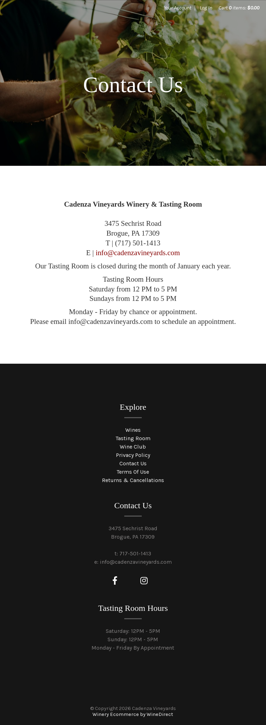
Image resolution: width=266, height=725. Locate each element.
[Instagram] (144, 581)
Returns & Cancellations (133, 480)
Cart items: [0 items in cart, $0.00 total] (239, 8)
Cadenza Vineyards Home (59, 31)
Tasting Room (133, 438)
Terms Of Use (133, 471)
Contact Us (133, 463)
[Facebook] (114, 581)
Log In (206, 8)
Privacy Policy (133, 455)
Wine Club (133, 446)
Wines (133, 430)
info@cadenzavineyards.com (138, 253)
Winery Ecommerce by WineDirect (133, 714)
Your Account (177, 8)
